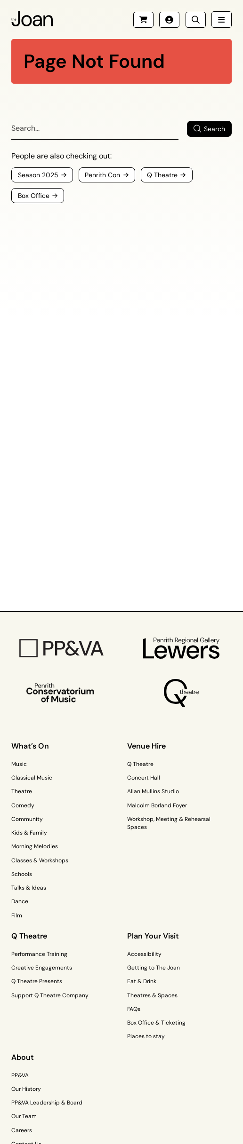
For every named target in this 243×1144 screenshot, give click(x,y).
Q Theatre (140, 764)
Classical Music (31, 777)
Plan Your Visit (153, 936)
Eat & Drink (141, 981)
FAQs (133, 1009)
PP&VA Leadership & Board (46, 1102)
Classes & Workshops (39, 860)
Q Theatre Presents (36, 981)
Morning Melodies (34, 846)
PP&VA (20, 1075)
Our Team (24, 1116)
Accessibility (144, 954)
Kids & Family (29, 832)
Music (19, 764)
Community (27, 819)
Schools (21, 874)
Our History (26, 1089)
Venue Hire (146, 746)
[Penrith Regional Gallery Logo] (181, 648)
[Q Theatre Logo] (181, 693)
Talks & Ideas (28, 888)
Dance (19, 901)
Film (16, 915)
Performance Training (39, 954)
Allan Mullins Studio (153, 791)
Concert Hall (143, 777)
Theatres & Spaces (152, 995)
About (22, 1057)
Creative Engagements (41, 967)
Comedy (22, 805)
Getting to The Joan (153, 967)
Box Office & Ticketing (156, 1022)
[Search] (94, 129)
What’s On (30, 746)
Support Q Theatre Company (50, 995)
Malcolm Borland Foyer (157, 805)
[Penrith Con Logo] (61, 692)
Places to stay (146, 1036)
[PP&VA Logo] (61, 648)
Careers (21, 1130)
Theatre (21, 791)
